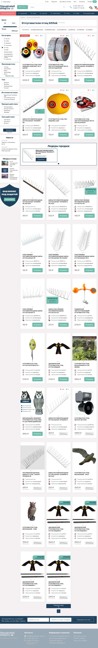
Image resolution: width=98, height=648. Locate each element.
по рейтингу (72, 29)
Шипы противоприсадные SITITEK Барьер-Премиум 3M (32, 120)
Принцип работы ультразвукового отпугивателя (14, 177)
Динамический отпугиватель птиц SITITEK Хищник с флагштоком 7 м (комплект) (56, 583)
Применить (9, 130)
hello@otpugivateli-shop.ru (34, 636)
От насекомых (55, 13)
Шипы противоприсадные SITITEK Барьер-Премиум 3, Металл (84, 66)
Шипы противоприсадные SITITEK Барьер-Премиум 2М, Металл (32, 201)
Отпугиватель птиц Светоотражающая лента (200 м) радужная (58, 66)
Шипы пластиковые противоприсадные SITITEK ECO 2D (56, 310)
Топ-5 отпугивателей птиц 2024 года (14, 164)
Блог (75, 1)
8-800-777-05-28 (78, 8)
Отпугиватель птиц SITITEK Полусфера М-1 (31, 364)
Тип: (3, 80)
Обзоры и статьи (9, 159)
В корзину (37, 80)
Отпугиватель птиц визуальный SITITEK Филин (81, 365)
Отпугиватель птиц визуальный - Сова (30, 528)
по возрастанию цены (37, 29)
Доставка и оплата (80, 636)
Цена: (4, 20)
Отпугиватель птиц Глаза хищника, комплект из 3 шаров (32, 66)
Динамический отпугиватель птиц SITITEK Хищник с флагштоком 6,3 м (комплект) (81, 529)
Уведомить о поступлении (63, 433)
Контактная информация (57, 638)
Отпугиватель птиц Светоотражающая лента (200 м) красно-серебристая (84, 120)
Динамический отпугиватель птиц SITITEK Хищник (56, 365)
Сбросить (9, 132)
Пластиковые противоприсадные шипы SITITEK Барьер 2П (32, 256)
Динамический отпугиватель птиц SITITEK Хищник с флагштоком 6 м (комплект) (30, 583)
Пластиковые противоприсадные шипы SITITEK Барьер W (32, 310)
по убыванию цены (50, 29)
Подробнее (41, 159)
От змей (33, 13)
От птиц (67, 13)
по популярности (61, 29)
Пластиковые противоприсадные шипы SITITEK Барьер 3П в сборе (58, 256)
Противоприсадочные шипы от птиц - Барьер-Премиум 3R (31, 474)
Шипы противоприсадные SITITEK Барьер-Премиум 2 (58, 419)
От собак (76, 13)
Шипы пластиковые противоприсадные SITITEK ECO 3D (82, 201)
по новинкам (80, 29)
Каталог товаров (79, 638)
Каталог (22, 7)
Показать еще (59, 605)
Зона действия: (8, 117)
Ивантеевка (5, 2)
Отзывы (92, 1)
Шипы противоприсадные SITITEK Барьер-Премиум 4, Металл (58, 474)
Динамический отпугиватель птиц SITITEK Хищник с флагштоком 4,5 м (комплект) (56, 529)
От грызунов (22, 13)
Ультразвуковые (88, 13)
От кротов (43, 13)
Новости (9, 138)
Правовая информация (57, 643)
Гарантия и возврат (80, 640)
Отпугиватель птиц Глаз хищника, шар (58, 120)
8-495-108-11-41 (78, 6)
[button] (32, 62)
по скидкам (89, 29)
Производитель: (8, 64)
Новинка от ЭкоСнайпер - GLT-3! (9, 143)
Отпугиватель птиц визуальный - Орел (81, 473)
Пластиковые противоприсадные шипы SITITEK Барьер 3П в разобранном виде (84, 256)
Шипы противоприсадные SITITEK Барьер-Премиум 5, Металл (58, 201)
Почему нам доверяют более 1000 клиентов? (9, 150)
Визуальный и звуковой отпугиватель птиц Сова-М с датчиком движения (32, 419)
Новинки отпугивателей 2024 (14, 170)
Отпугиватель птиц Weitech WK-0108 (81, 419)
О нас (47, 1)
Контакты (82, 1)
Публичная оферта (55, 640)
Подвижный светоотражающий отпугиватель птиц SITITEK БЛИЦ (81, 310)
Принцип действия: (10, 104)
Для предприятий (8, 13)
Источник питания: (10, 92)
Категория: (6, 35)
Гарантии (54, 1)
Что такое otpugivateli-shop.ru (59, 636)
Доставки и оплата (65, 1)
